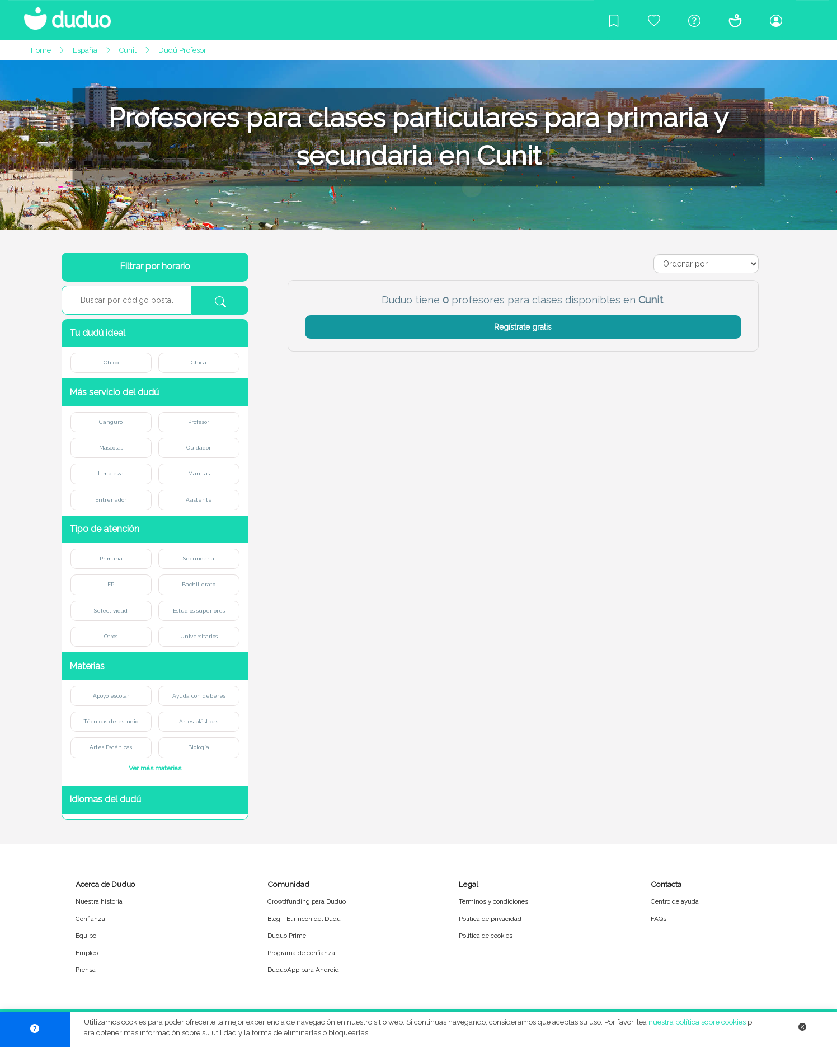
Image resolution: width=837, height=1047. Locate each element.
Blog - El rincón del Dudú (304, 919)
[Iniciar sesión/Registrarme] (776, 20)
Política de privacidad (490, 919)
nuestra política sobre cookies (697, 1022)
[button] (155, 333)
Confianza (90, 919)
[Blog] (613, 20)
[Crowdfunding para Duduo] (654, 20)
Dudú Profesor (182, 50)
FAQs (658, 919)
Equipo (86, 936)
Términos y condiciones (493, 901)
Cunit (128, 50)
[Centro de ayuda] (694, 20)
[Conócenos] (735, 20)
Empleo (87, 953)
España (85, 50)
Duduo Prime (286, 936)
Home (41, 50)
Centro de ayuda (675, 901)
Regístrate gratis (523, 326)
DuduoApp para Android (303, 970)
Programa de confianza (301, 953)
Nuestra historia (99, 901)
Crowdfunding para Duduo (306, 901)
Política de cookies (485, 936)
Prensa (86, 970)
